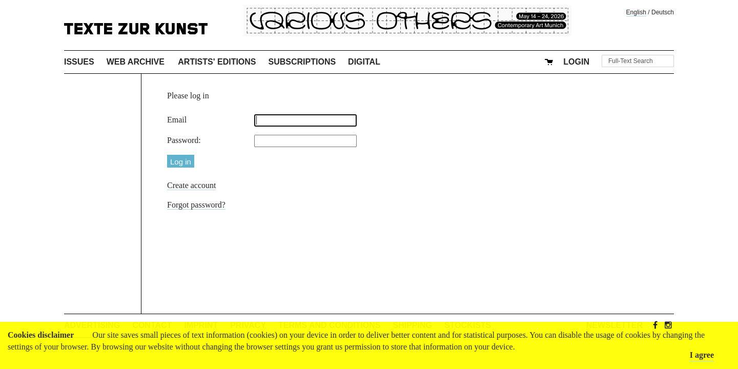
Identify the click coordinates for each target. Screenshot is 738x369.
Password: (184, 140)
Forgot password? (196, 204)
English (636, 12)
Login (576, 61)
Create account (191, 185)
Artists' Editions (217, 61)
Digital (364, 61)
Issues (79, 61)
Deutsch (662, 12)
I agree (702, 355)
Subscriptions (302, 61)
